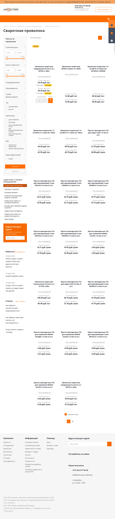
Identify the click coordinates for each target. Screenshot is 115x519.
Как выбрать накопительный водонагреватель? (13, 308)
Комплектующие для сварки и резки (13, 197)
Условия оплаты (31, 442)
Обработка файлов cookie (33, 465)
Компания (8, 438)
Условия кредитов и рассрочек (33, 470)
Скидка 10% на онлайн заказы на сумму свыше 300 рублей (15, 288)
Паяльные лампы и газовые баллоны (12, 202)
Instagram (82, 459)
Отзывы (6, 458)
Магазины (7, 452)
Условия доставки (32, 445)
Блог (49, 442)
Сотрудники (8, 445)
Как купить (29, 458)
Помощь (51, 438)
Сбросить (15, 171)
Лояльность (30, 461)
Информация (31, 438)
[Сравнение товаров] (111, 39)
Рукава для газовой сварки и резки (15, 207)
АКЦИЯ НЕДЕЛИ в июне (14, 276)
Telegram (87, 459)
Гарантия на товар (33, 448)
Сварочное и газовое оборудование (12, 180)
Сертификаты (9, 461)
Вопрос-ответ (52, 445)
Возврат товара (31, 452)
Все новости (19, 252)
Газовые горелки (11, 189)
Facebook (76, 459)
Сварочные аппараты (13, 211)
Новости (6, 442)
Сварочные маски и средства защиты (12, 215)
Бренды (50, 448)
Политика (7, 455)
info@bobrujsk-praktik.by (82, 475)
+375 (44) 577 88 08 (82, 6)
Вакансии (7, 448)
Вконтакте (71, 459)
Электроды (9, 219)
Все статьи (20, 301)
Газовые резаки (11, 192)
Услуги (28, 455)
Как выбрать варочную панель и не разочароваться (14, 320)
